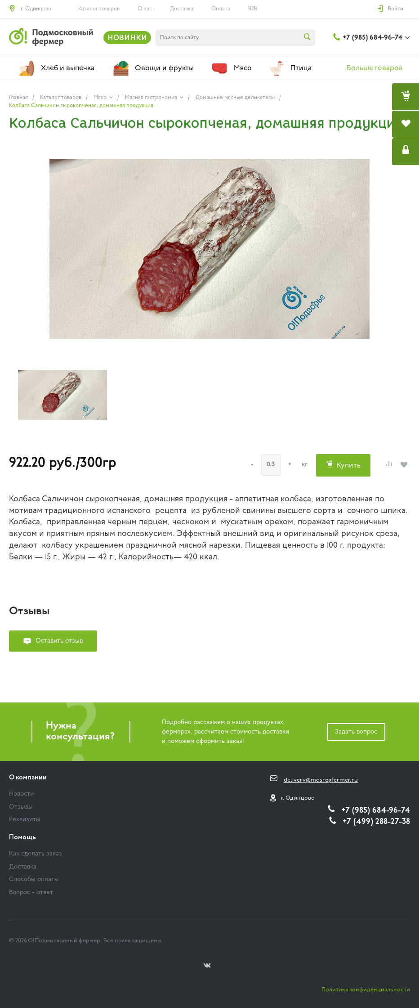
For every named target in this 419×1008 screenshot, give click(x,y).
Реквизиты (24, 819)
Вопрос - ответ (31, 892)
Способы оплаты (34, 879)
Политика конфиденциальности (365, 990)
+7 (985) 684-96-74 (372, 37)
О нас (145, 9)
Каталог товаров (99, 9)
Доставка (181, 9)
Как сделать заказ (35, 853)
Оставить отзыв (59, 641)
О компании (28, 777)
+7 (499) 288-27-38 (376, 822)
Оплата (220, 9)
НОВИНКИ (127, 37)
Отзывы (21, 807)
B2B (252, 9)
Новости (21, 794)
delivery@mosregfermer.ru (321, 780)
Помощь (22, 837)
